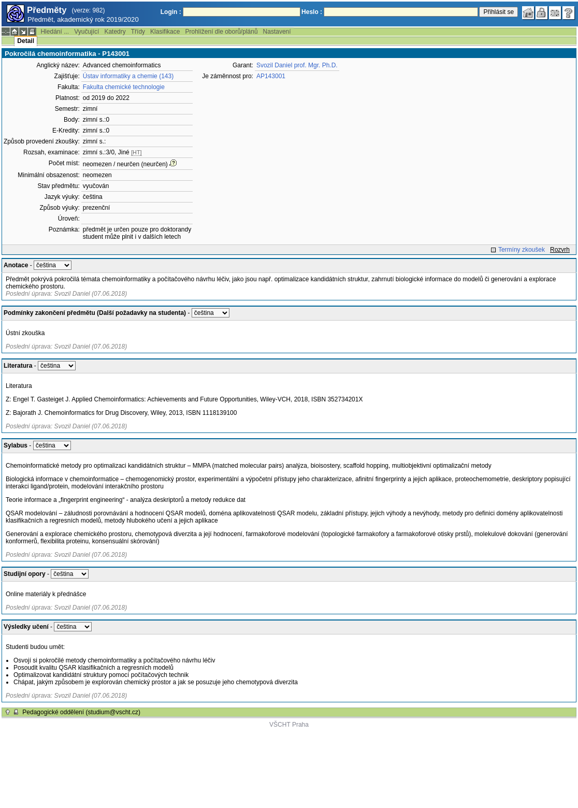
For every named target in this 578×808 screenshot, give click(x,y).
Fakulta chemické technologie (124, 87)
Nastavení (277, 31)
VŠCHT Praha (289, 724)
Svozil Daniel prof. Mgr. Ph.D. (297, 65)
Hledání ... (54, 31)
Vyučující (86, 31)
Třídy (138, 31)
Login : (171, 12)
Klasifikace (165, 31)
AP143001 (270, 76)
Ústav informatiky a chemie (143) (128, 76)
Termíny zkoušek (521, 249)
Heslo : (311, 12)
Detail (25, 41)
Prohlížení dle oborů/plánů (221, 31)
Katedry (114, 31)
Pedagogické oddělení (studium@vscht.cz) (81, 712)
